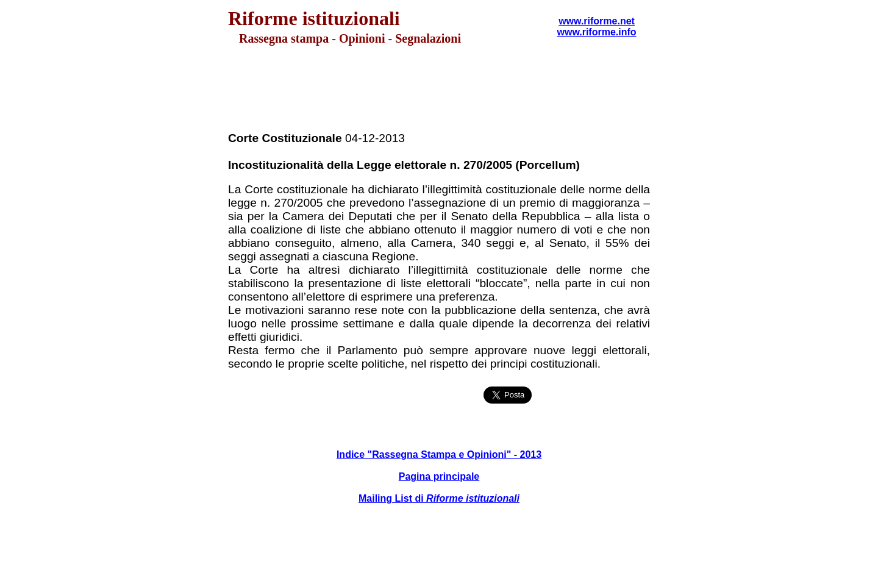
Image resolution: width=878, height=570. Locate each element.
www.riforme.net (597, 21)
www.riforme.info (596, 32)
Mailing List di (439, 498)
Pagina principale (439, 476)
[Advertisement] (439, 89)
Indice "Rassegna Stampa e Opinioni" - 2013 (439, 454)
